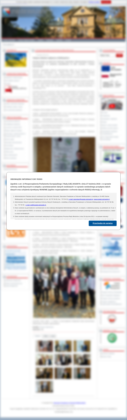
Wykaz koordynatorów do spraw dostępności (13, 285)
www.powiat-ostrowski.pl (102, 199)
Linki (53, 336)
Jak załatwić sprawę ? (12, 80)
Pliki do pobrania (10, 158)
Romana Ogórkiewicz (47, 327)
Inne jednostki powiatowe (13, 110)
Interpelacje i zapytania (109, 119)
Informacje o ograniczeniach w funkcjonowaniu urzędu (15, 135)
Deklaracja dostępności (13, 280)
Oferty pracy (9, 152)
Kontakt (68, 40)
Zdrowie (59, 40)
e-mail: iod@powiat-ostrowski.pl (36, 205)
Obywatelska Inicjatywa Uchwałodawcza (109, 132)
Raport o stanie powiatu (109, 125)
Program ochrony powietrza (111, 298)
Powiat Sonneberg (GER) (110, 268)
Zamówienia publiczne (12, 121)
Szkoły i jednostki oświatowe (14, 104)
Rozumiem (106, 2)
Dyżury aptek (9, 139)
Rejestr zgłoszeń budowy (13, 130)
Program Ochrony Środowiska (112, 292)
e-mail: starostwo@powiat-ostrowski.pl (81, 199)
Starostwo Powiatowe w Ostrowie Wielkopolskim (69, 403)
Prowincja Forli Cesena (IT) (111, 272)
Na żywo (104, 112)
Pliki (45, 336)
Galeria (40, 40)
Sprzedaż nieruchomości (13, 142)
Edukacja (50, 40)
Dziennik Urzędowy (108, 353)
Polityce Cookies (94, 2)
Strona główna (7, 44)
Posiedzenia (106, 116)
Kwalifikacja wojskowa (12, 124)
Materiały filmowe (11, 169)
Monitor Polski (106, 356)
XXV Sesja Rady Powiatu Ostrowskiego (110, 138)
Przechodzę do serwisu (103, 223)
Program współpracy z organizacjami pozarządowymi (112, 303)
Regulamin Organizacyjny (13, 77)
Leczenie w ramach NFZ (13, 127)
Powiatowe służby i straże (13, 107)
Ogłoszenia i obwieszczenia (14, 149)
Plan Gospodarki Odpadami (111, 295)
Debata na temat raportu (110, 128)
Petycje (104, 122)
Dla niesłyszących (11, 155)
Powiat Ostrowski (9, 40)
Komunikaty (9, 145)
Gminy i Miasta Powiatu (26, 40)
